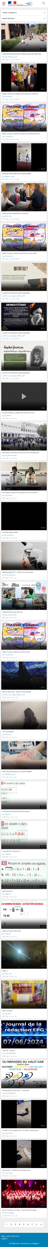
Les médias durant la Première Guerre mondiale (19, 493)
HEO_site (8, 734)
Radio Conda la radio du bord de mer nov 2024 (19, 253)
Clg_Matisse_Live (11, 57)
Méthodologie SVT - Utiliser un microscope (17, 572)
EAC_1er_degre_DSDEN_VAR (15, 296)
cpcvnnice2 (9, 1133)
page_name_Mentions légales (10, 1237)
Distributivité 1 (7, 891)
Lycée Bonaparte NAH (10, 532)
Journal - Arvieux (8, 1051)
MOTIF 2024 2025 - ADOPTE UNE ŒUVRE (16, 692)
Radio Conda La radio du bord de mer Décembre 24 (21, 134)
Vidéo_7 (5, 971)
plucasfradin (9, 535)
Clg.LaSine (8, 495)
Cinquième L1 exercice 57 (11, 851)
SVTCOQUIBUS (10, 575)
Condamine (9, 136)
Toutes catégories (24, 12)
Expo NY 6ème (7, 1011)
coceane (8, 415)
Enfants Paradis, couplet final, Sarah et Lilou (18, 413)
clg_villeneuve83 (10, 455)
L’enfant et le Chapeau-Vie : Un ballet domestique (20, 1130)
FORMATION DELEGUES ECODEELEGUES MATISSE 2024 (21, 54)
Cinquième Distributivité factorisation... (16, 811)
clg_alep (8, 1014)
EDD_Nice (8, 216)
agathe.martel (10, 176)
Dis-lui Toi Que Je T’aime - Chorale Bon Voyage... (19, 1210)
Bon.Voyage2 (9, 1213)
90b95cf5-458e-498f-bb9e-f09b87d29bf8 (16, 174)
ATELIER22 (8, 97)
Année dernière (24, 18)
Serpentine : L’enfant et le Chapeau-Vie (16, 1170)
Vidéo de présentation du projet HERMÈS (17, 772)
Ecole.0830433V (10, 1053)
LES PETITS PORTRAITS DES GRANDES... (16, 293)
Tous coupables (8, 732)
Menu (3, 2)
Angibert (8, 814)
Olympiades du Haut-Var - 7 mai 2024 (15, 1090)
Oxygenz (35, 1243)
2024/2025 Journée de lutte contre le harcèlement (20, 453)
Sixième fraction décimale (11, 931)
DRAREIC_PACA (10, 774)
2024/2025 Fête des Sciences (12, 612)
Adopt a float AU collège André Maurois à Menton (20, 94)
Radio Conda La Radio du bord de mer (16, 652)
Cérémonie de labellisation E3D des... (15, 213)
